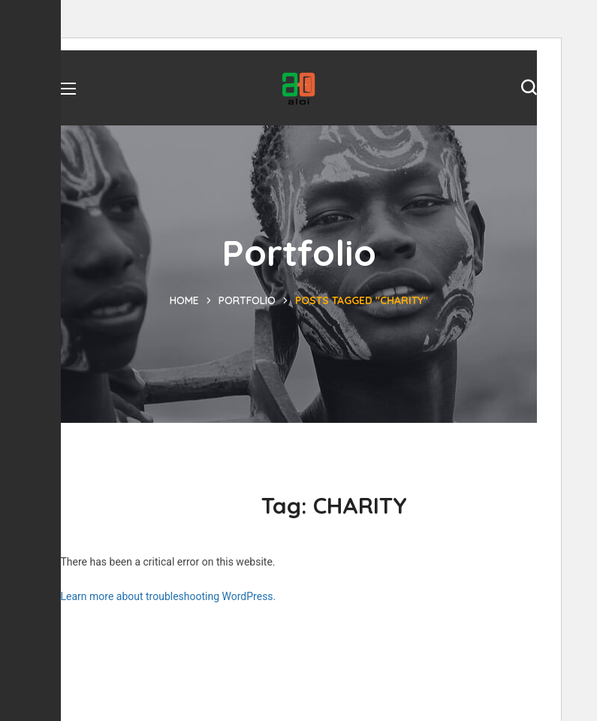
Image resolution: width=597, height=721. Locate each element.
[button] (528, 87)
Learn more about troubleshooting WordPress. (168, 596)
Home (184, 300)
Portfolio (247, 300)
